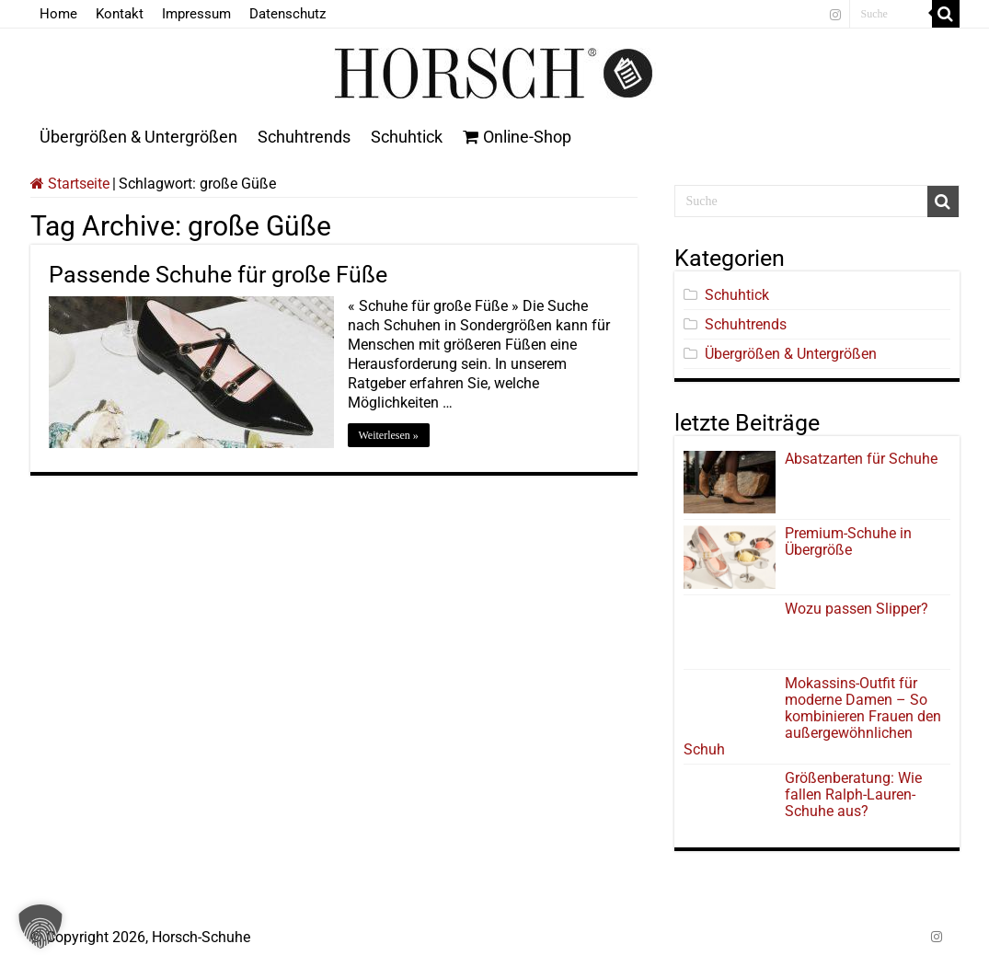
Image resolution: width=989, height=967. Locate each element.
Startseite (69, 183)
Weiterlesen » (389, 435)
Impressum (196, 14)
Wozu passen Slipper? (856, 608)
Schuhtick (407, 136)
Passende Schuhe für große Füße (218, 274)
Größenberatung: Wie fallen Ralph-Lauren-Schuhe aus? (853, 794)
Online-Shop (517, 136)
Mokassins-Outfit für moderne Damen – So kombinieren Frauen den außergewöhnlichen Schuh (812, 716)
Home (58, 14)
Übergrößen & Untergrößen (138, 136)
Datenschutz (287, 14)
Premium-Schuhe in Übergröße (848, 541)
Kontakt (120, 14)
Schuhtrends (304, 136)
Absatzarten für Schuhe (865, 458)
